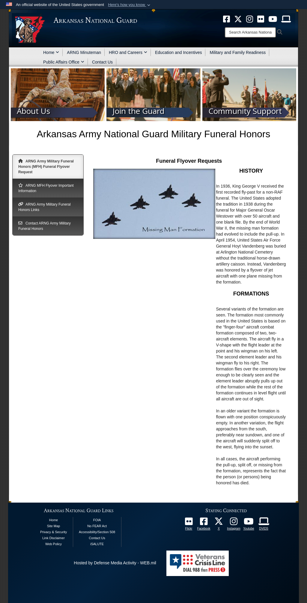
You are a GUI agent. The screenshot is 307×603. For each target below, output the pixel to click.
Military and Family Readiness (238, 52)
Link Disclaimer (53, 538)
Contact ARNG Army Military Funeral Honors (44, 226)
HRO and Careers (128, 52)
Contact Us (102, 62)
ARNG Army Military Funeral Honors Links (44, 207)
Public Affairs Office (63, 62)
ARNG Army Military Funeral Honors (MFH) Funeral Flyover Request (46, 166)
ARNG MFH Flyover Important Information (46, 188)
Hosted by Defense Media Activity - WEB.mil (115, 562)
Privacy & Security (53, 532)
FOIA (97, 520)
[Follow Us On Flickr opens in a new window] (188, 523)
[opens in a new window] (203, 523)
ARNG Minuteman (84, 52)
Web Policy (53, 544)
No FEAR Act (97, 526)
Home (51, 52)
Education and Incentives (178, 52)
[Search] (250, 32)
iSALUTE (97, 544)
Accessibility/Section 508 (97, 532)
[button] (129, 5)
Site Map (53, 526)
